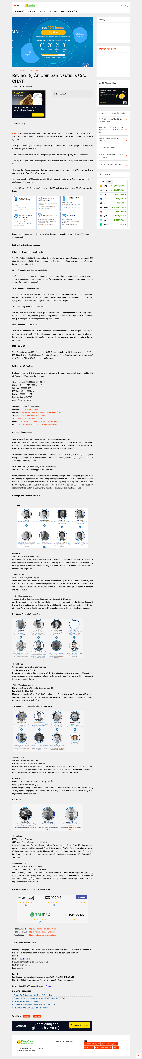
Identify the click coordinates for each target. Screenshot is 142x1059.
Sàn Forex (87, 1047)
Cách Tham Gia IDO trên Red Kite (26, 1001)
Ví (102, 1044)
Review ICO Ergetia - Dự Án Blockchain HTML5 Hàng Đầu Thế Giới (39, 998)
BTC (109, 182)
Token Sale (35, 70)
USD (102, 182)
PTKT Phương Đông (102, 1047)
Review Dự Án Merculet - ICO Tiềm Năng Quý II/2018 (34, 1005)
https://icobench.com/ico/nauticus (42, 935)
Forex (42, 11)
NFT (114, 1047)
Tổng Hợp (53, 11)
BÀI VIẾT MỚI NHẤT (107, 49)
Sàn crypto (111, 1044)
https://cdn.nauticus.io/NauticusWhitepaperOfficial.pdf (43, 412)
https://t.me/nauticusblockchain (32, 415)
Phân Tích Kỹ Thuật (69, 11)
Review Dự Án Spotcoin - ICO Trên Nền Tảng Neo (33, 995)
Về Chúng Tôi (59, 1041)
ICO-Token (23, 70)
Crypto (31, 11)
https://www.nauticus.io (29, 409)
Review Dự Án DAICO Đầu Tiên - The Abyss (31, 1008)
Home (14, 70)
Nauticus (15, 133)
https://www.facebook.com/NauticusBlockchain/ (39, 424)
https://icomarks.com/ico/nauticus (42, 929)
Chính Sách (69, 1041)
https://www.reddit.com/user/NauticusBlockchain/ (37, 421)
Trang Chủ (19, 11)
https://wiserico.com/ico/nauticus (42, 932)
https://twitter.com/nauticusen (30, 418)
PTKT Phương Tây (90, 1044)
